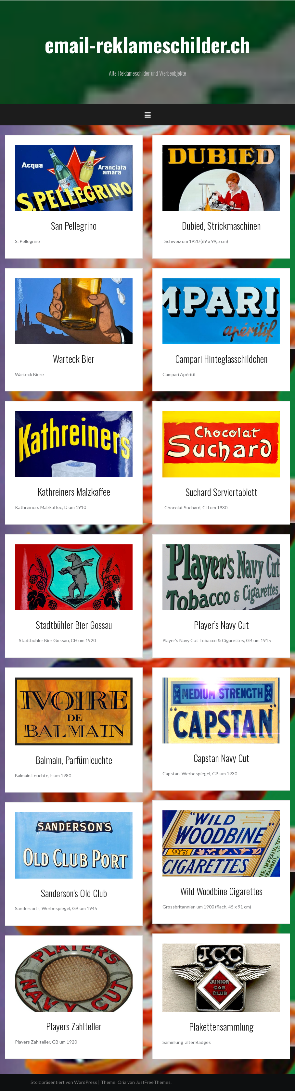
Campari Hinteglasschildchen (221, 358)
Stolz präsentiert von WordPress (64, 1082)
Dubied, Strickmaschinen (221, 225)
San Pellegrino (73, 225)
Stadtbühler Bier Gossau (74, 624)
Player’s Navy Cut (221, 624)
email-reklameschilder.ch (147, 44)
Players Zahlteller (74, 1026)
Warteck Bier (74, 358)
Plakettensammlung (221, 1026)
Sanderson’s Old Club (74, 893)
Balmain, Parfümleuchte (74, 760)
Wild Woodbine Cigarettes (221, 891)
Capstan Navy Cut (221, 758)
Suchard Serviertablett (221, 492)
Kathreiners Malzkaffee (74, 491)
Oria (122, 1082)
